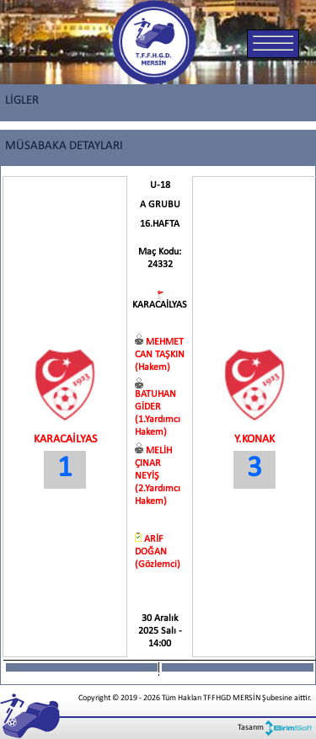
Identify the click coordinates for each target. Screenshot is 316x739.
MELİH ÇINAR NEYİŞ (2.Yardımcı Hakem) (157, 476)
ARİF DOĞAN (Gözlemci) (157, 552)
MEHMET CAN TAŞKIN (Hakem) (160, 354)
